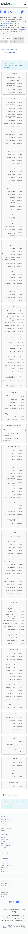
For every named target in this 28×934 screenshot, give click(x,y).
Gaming (3, 850)
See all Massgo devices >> (9, 49)
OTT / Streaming (5, 845)
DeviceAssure (5, 824)
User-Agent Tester (16, 42)
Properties (4, 42)
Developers (4, 894)
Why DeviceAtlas (5, 863)
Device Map (4, 826)
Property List (23, 30)
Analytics (3, 841)
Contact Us (4, 871)
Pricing (3, 830)
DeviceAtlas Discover (7, 828)
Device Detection (6, 886)
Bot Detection (5, 888)
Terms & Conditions (10, 913)
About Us (3, 861)
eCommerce (4, 847)
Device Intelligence (6, 884)
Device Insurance (6, 854)
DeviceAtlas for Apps (6, 822)
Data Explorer (18, 38)
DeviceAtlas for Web (6, 819)
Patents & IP (4, 867)
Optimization (4, 839)
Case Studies (4, 890)
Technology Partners (7, 865)
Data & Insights (5, 892)
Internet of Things (6, 843)
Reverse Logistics (5, 852)
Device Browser (8, 23)
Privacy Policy (19, 913)
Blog (2, 896)
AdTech (3, 837)
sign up (11, 63)
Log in (5, 63)
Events (3, 869)
